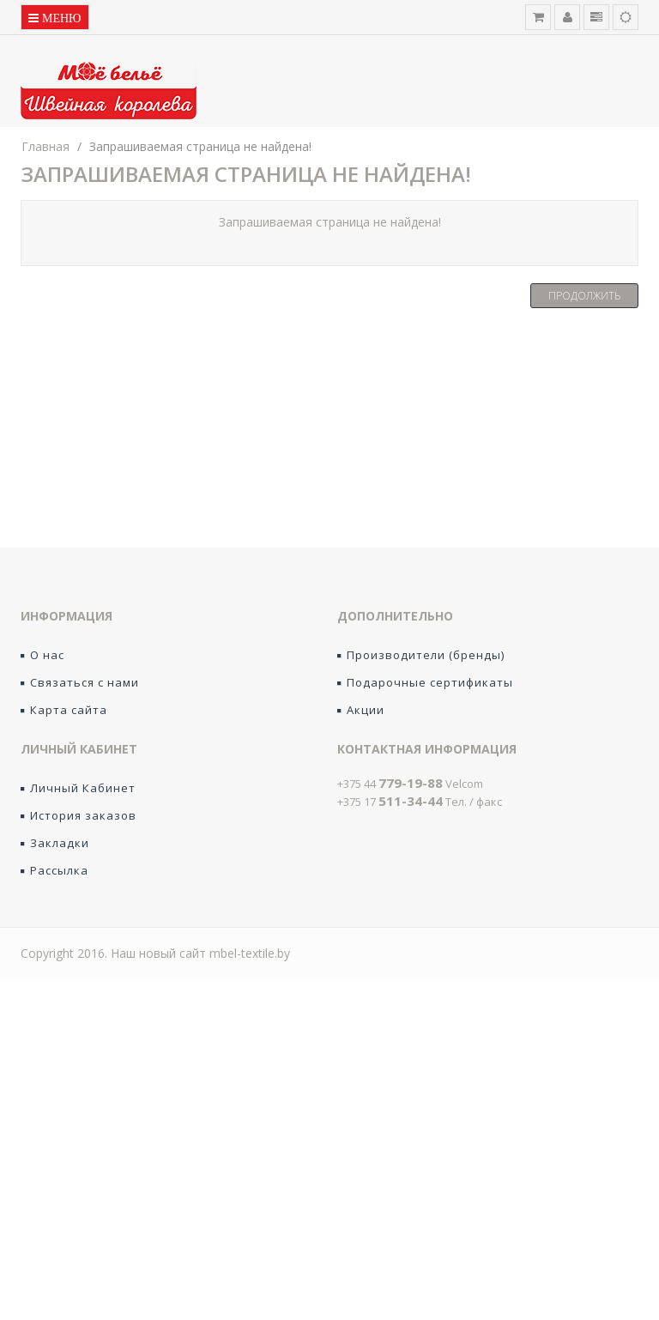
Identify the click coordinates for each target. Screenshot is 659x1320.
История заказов (78, 815)
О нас (42, 655)
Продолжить (584, 295)
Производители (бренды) (421, 655)
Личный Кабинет (78, 788)
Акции (360, 710)
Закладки (55, 843)
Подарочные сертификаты (425, 682)
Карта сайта (64, 710)
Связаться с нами (80, 682)
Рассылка (54, 870)
